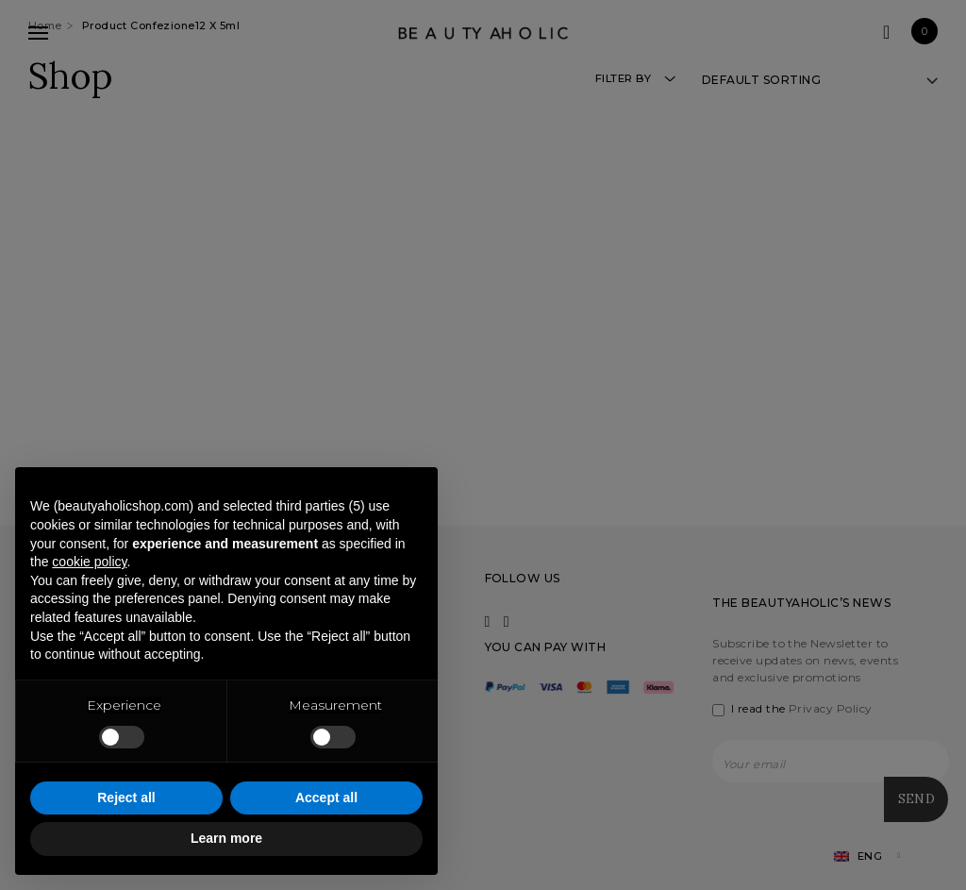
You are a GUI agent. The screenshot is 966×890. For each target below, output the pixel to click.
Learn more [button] (226, 838)
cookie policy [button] (89, 561)
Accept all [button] (326, 797)
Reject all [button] (126, 797)
